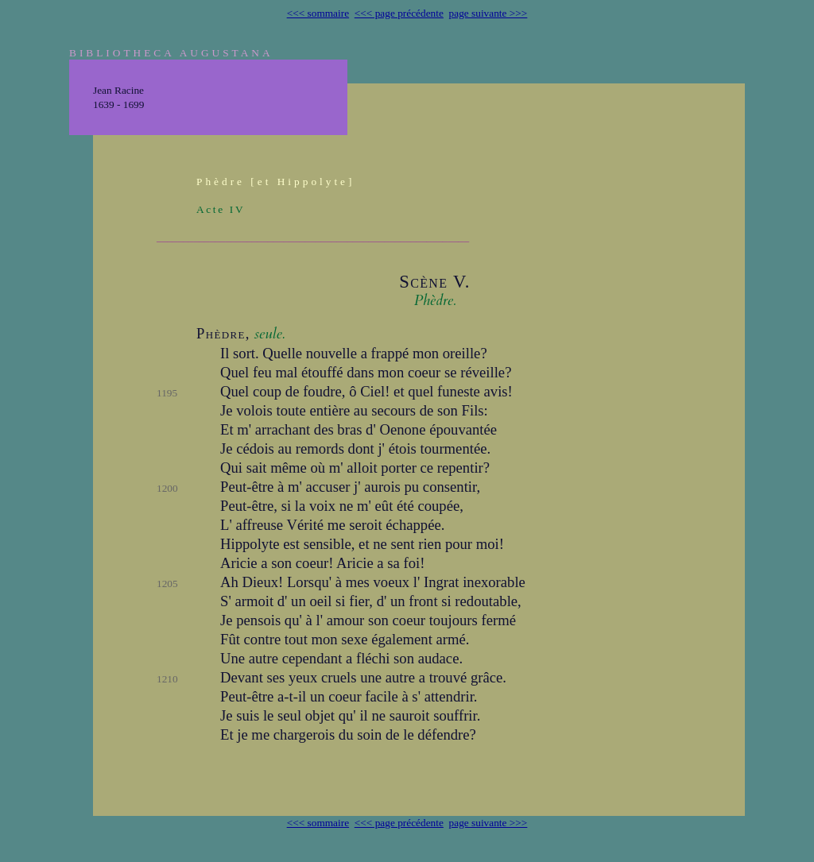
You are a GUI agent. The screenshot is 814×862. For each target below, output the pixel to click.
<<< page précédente (399, 13)
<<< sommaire (318, 13)
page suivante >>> (488, 13)
